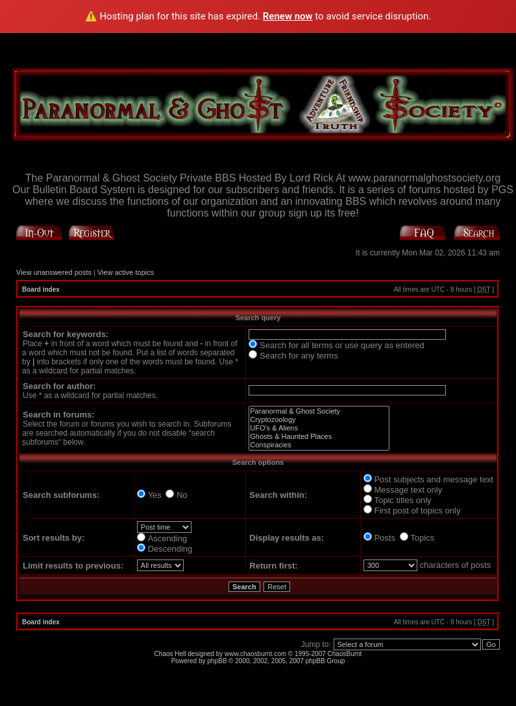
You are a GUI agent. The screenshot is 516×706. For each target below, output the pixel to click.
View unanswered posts (54, 272)
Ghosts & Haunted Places (319, 436)
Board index (41, 289)
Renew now (288, 16)
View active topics (125, 272)
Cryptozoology (319, 420)
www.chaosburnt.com (255, 653)
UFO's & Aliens (319, 428)
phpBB (217, 661)
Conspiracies (319, 445)
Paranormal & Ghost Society (319, 411)
